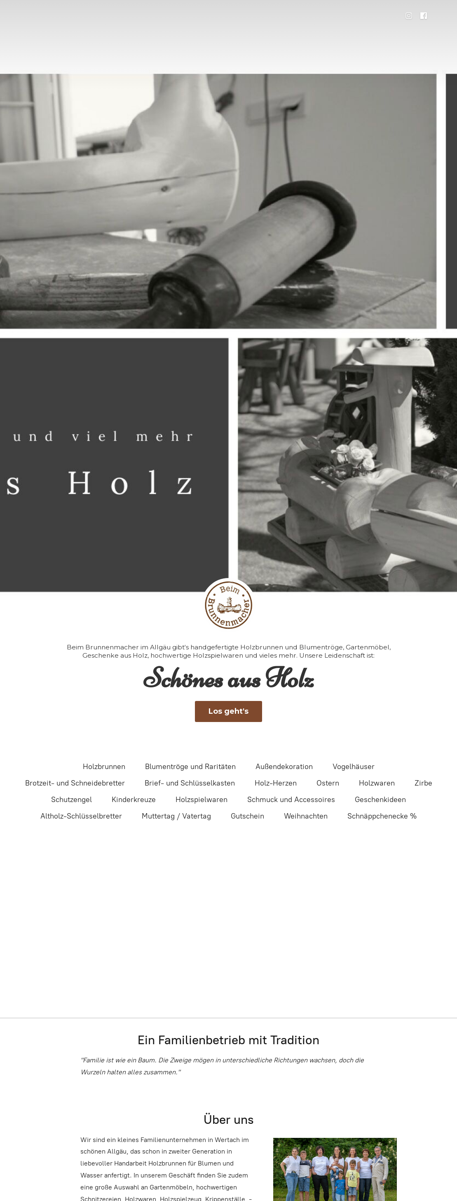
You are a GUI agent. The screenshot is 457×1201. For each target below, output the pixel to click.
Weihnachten (306, 816)
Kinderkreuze (134, 799)
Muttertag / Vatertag (176, 816)
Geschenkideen (380, 799)
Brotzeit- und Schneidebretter (75, 783)
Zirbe (423, 783)
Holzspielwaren (201, 799)
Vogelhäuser (354, 766)
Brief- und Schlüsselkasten (190, 783)
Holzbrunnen (104, 766)
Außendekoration (284, 766)
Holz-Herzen (276, 783)
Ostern (327, 783)
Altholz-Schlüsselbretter (81, 816)
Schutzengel (71, 799)
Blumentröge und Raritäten (190, 766)
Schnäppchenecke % (382, 816)
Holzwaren (377, 783)
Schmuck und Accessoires (291, 799)
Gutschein (247, 816)
